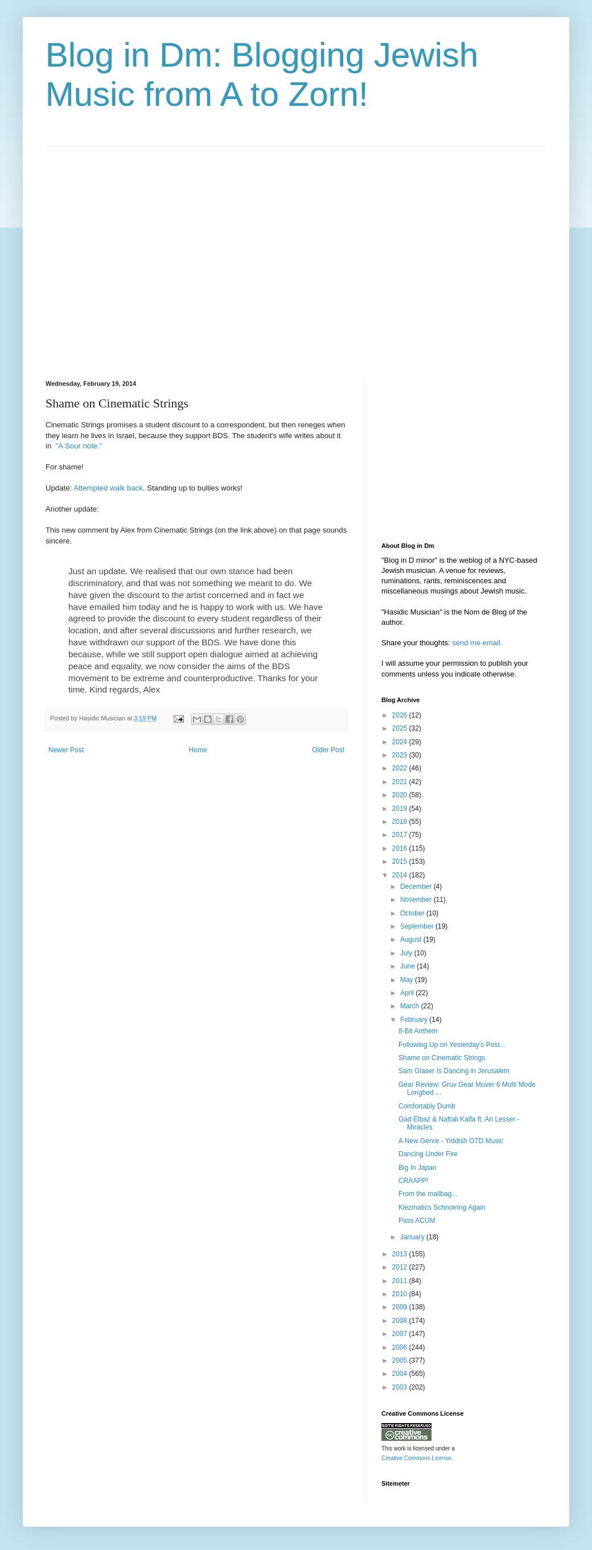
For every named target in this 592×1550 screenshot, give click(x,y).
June (408, 966)
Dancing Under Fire (428, 1154)
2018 (400, 822)
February (414, 1020)
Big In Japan (417, 1168)
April (408, 993)
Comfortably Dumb (426, 1106)
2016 (400, 848)
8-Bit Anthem (418, 1031)
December (417, 887)
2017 (400, 835)
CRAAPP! (413, 1181)
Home (198, 750)
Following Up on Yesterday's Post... (451, 1045)
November (417, 900)
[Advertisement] (106, 253)
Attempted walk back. (109, 488)
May (407, 980)
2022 (400, 768)
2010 (400, 1294)
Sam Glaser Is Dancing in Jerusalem (453, 1071)
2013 (400, 1254)
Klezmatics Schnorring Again (442, 1207)
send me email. (477, 642)
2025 (400, 728)
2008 (400, 1321)
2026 (400, 715)
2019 (400, 809)
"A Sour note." (78, 446)
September (417, 926)
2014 (400, 875)
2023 (400, 755)
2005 (400, 1361)
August (412, 939)
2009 (400, 1307)
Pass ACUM (416, 1221)
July (407, 953)
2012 (400, 1267)
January (413, 1237)
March (410, 1006)
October (413, 913)
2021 (400, 782)
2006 (400, 1347)
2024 (400, 742)
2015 (400, 861)
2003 (400, 1387)
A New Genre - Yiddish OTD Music (450, 1141)
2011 (400, 1281)
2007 (400, 1334)
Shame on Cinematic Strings (441, 1058)
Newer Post (66, 750)
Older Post (328, 750)
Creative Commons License (416, 1458)
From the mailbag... (427, 1194)
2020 (400, 795)
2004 (400, 1374)
